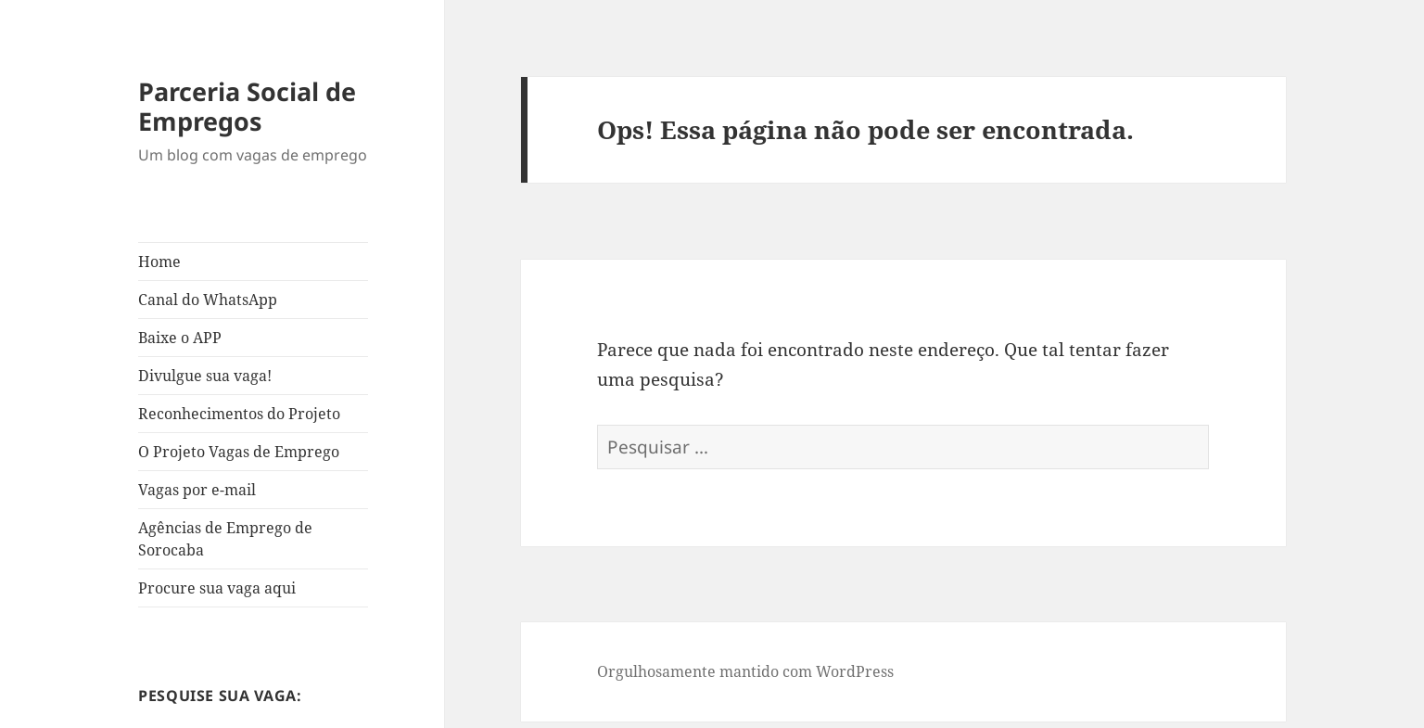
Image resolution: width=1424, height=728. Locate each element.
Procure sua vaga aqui (217, 588)
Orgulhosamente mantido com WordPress (745, 671)
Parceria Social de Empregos (247, 106)
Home (159, 261)
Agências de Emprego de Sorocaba (225, 538)
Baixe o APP (180, 337)
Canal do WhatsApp (207, 299)
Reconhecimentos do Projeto (239, 413)
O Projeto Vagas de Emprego (238, 451)
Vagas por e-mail (197, 489)
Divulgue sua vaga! (205, 375)
